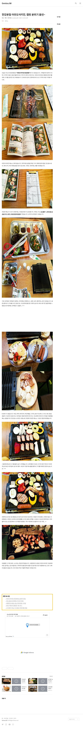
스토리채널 (6, 718)
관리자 (14, 718)
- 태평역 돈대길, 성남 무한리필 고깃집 (15, 603)
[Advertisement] (27, 319)
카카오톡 (11, 718)
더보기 (51, 676)
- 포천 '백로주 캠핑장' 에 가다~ (13, 606)
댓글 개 (4, 698)
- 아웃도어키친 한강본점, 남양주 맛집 (15, 599)
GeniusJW (7, 3)
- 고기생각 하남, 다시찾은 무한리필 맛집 (16, 608)
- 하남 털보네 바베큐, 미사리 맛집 (14, 601)
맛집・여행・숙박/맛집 (6, 18)
